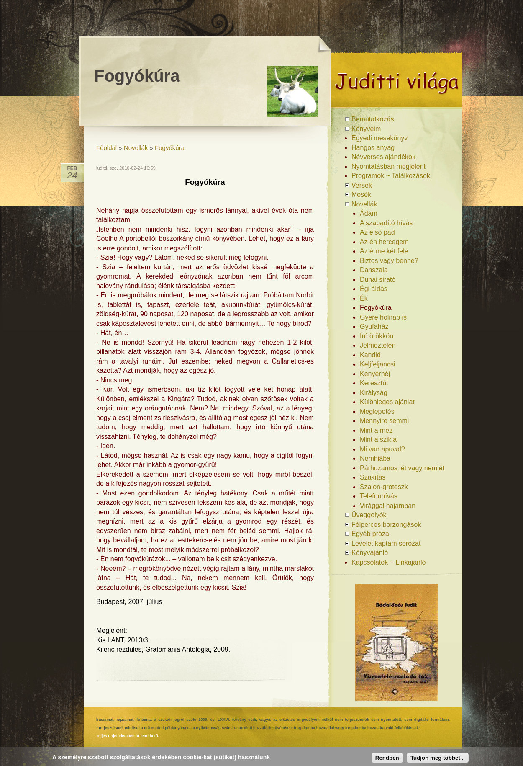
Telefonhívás (378, 496)
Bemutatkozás (372, 119)
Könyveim (366, 128)
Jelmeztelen (377, 345)
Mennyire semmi (384, 420)
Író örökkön (376, 336)
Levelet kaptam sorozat (385, 543)
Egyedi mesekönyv (379, 138)
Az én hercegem (384, 241)
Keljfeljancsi (377, 364)
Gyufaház (374, 326)
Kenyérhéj (375, 373)
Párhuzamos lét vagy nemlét (402, 468)
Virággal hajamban (387, 505)
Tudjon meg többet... (437, 758)
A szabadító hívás (386, 223)
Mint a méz (376, 430)
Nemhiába (375, 458)
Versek (361, 185)
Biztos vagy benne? (389, 260)
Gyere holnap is (383, 317)
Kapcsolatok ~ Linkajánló (388, 562)
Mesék (361, 194)
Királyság (373, 392)
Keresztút (374, 383)
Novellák (136, 147)
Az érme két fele (384, 251)
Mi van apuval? (382, 449)
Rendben (387, 758)
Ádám (368, 213)
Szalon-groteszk (384, 486)
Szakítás (372, 477)
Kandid (370, 354)
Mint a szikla (378, 439)
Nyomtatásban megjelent (388, 166)
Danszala (374, 269)
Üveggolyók (369, 514)
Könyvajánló (369, 552)
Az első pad (377, 232)
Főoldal (106, 147)
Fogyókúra (170, 147)
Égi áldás (373, 288)
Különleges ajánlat (387, 401)
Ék (364, 298)
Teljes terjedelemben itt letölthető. (127, 736)
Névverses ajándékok (383, 156)
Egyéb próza (370, 533)
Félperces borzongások (386, 524)
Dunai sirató (377, 279)
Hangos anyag (373, 147)
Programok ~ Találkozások (390, 175)
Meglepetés (377, 411)
